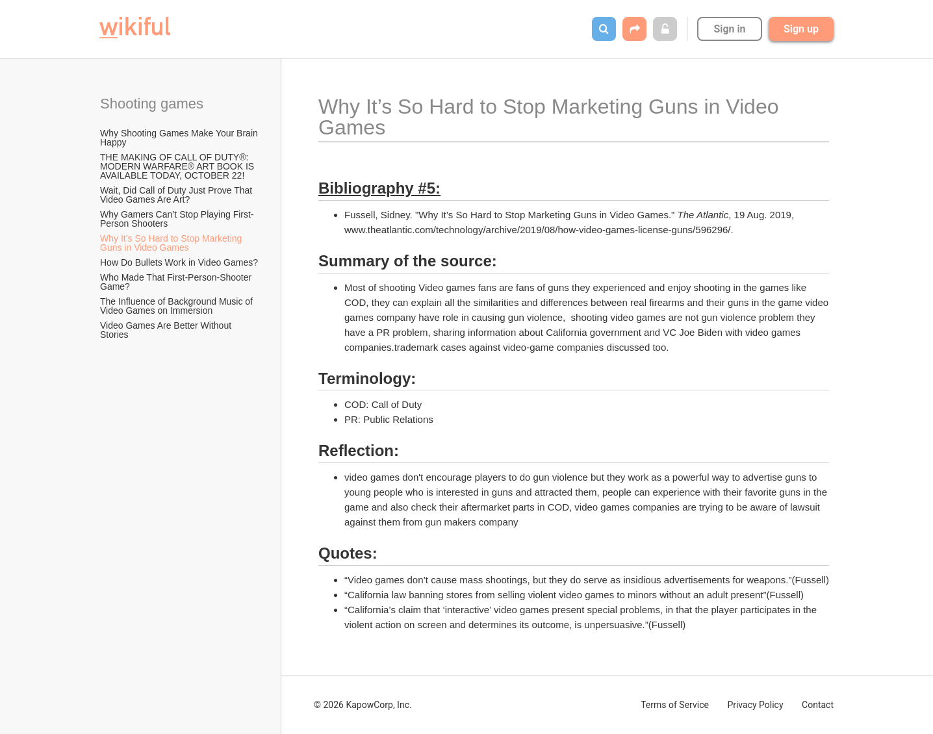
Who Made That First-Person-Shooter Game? (177, 282)
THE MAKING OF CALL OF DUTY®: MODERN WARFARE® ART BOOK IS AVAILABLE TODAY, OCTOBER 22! (178, 166)
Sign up (801, 29)
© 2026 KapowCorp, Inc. (363, 705)
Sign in (729, 29)
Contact (818, 705)
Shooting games (151, 103)
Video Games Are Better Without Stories (167, 330)
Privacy (755, 705)
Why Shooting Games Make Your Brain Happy (180, 137)
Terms (675, 705)
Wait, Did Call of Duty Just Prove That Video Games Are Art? (177, 195)
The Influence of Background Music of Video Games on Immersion (177, 306)
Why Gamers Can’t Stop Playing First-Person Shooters (177, 219)
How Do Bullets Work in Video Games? (179, 262)
